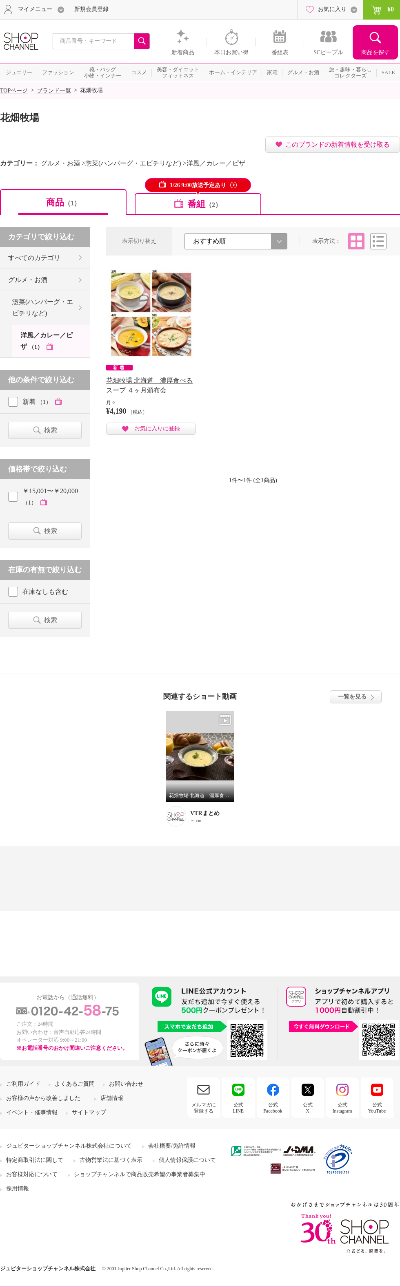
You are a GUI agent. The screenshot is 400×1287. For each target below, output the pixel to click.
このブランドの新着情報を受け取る (337, 144)
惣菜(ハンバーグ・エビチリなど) (42, 307)
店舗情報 (111, 1098)
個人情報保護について (187, 1160)
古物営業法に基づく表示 (111, 1160)
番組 (204, 204)
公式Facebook (272, 1107)
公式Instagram (342, 1107)
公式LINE (238, 1107)
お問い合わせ (126, 1084)
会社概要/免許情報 (172, 1146)
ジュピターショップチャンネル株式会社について (69, 1146)
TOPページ (14, 91)
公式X (308, 1107)
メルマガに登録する (203, 1107)
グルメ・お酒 (27, 279)
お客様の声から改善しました (43, 1098)
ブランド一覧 (54, 91)
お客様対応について (32, 1174)
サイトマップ (89, 1112)
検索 (50, 430)
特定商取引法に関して (34, 1160)
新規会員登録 (91, 9)
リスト (378, 241)
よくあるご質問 (75, 1084)
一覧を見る (352, 697)
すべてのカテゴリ (34, 257)
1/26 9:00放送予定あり (198, 185)
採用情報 (17, 1189)
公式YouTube (377, 1107)
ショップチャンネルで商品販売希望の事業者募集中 (139, 1174)
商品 (63, 202)
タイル (356, 241)
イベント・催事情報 (32, 1112)
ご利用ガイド (23, 1084)
